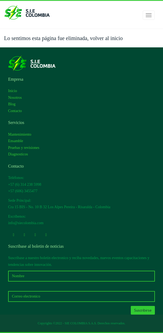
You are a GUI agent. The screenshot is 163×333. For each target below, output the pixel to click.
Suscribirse (143, 310)
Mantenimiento (19, 134)
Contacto (15, 111)
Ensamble (15, 141)
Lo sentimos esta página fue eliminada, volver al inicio (63, 38)
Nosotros (15, 98)
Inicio (12, 91)
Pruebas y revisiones (23, 148)
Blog (11, 104)
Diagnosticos (18, 154)
